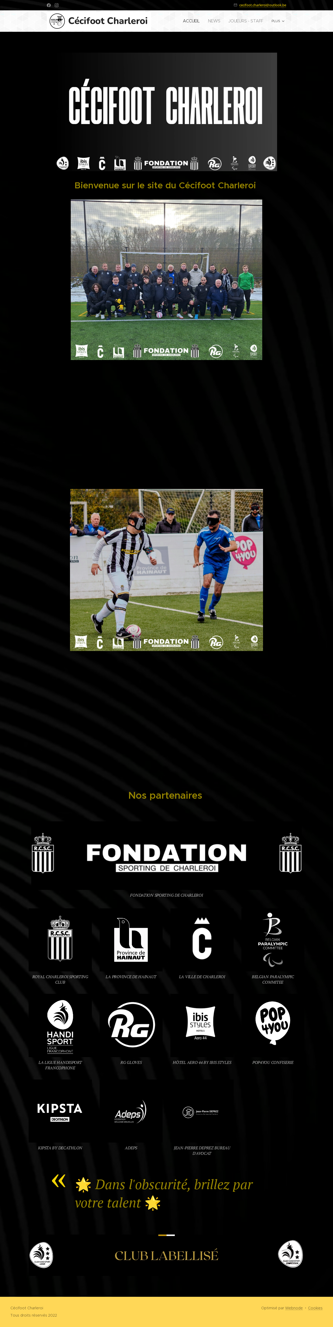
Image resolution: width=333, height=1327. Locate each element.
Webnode (294, 1308)
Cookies (315, 1308)
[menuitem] (200, 21)
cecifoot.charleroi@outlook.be (262, 5)
